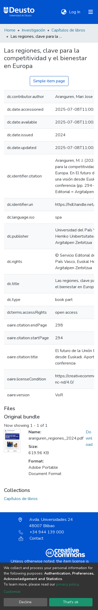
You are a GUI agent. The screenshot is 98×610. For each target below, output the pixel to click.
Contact (31, 538)
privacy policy (67, 584)
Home (9, 30)
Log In (75, 12)
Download (89, 438)
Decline (25, 602)
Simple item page (49, 81)
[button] (63, 12)
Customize (12, 591)
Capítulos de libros (68, 30)
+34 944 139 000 (41, 532)
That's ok (70, 602)
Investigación (33, 30)
